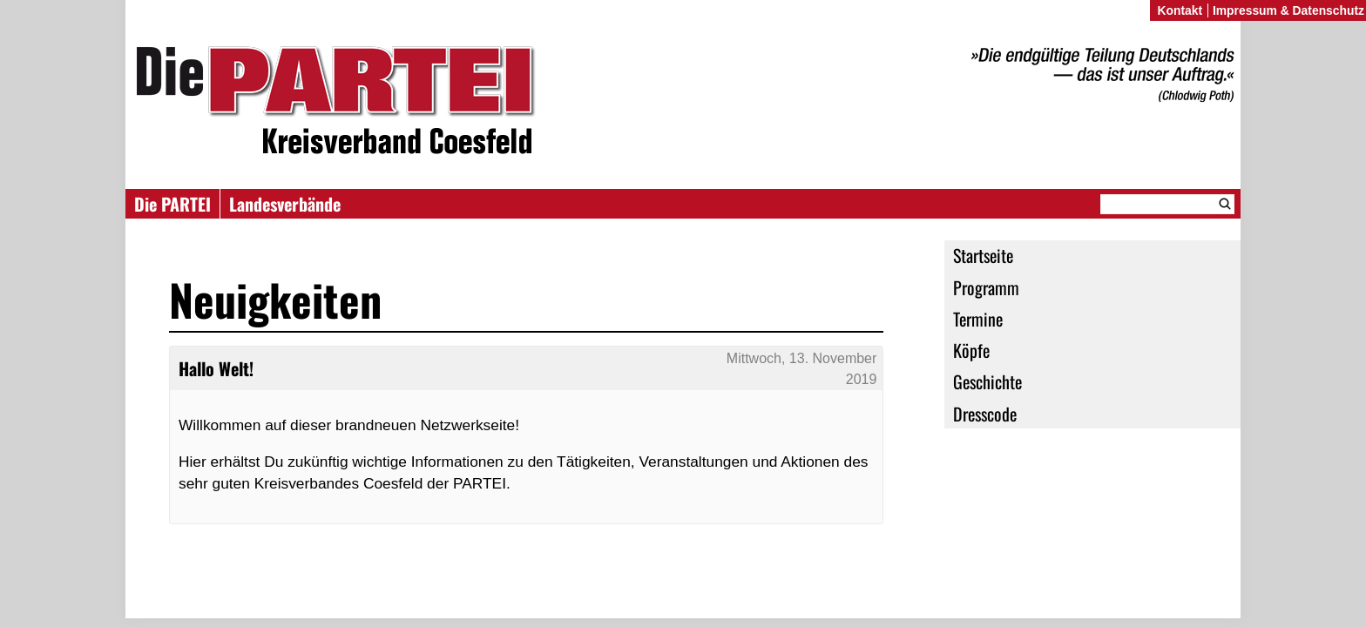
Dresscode (985, 414)
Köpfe (971, 350)
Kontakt (1179, 10)
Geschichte (987, 381)
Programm (986, 287)
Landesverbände (285, 204)
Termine (978, 319)
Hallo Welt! (216, 368)
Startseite (983, 255)
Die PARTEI (172, 204)
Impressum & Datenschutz (1288, 10)
